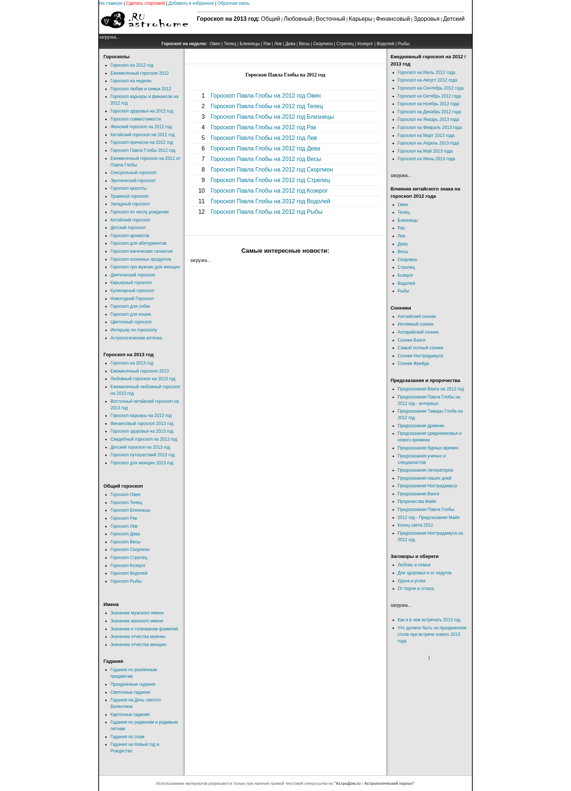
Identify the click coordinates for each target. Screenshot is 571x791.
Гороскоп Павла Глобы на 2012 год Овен (265, 96)
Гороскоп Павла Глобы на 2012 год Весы (265, 159)
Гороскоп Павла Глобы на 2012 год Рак (263, 127)
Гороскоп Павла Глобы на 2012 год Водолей (270, 201)
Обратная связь (233, 3)
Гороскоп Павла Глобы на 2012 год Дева (265, 148)
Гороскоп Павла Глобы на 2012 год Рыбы (266, 212)
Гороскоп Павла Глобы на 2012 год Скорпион (271, 169)
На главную (110, 3)
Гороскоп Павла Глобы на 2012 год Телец (266, 106)
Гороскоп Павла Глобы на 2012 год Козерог (269, 191)
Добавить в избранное (191, 3)
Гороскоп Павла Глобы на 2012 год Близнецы (272, 117)
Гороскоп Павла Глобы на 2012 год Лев (263, 138)
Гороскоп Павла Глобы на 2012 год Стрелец (270, 180)
